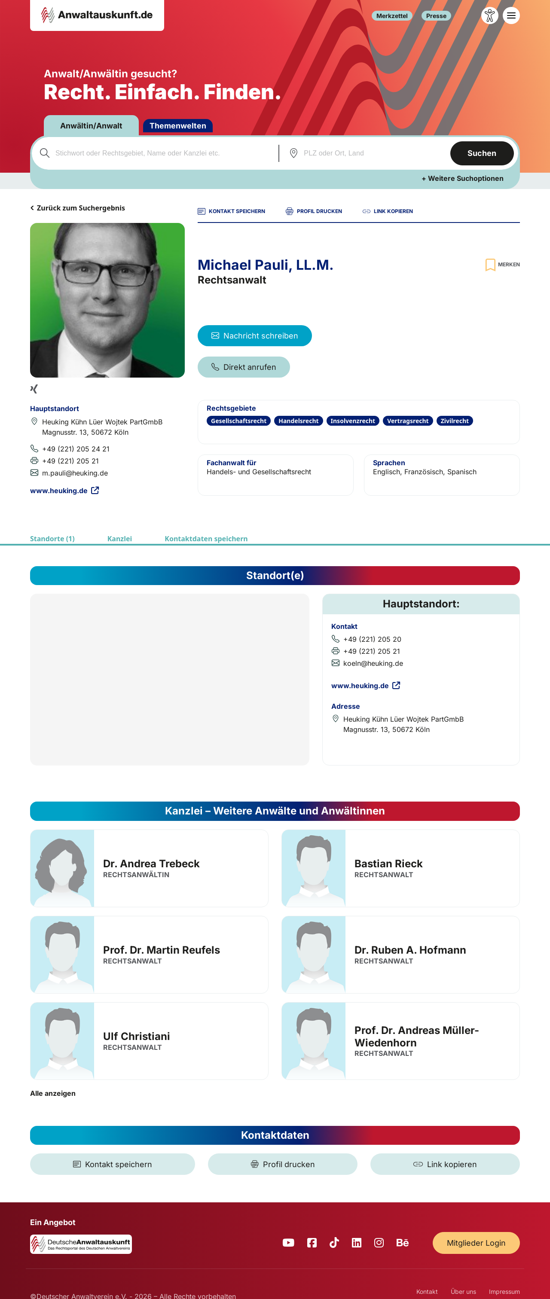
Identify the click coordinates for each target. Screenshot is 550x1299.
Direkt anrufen (243, 367)
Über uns (463, 1291)
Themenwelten (179, 125)
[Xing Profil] (34, 389)
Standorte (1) (52, 538)
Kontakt (427, 1291)
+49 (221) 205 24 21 (76, 449)
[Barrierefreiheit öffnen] (489, 15)
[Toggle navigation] (511, 15)
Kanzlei (119, 538)
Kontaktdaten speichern (206, 538)
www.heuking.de (64, 490)
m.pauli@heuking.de (75, 473)
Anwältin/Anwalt (92, 125)
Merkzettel (392, 15)
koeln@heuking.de (373, 663)
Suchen (482, 153)
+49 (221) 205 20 (372, 639)
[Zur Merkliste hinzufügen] (501, 264)
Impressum (504, 1291)
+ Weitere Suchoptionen (463, 178)
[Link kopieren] (445, 1164)
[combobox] (154, 153)
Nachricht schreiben (254, 335)
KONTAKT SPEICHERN (231, 211)
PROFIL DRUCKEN (314, 211)
